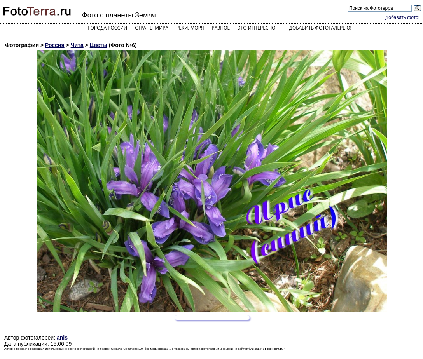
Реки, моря (190, 27)
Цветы (98, 45)
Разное (221, 27)
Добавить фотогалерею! (320, 27)
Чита (77, 45)
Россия (55, 45)
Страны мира (151, 27)
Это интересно (257, 27)
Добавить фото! (402, 17)
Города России (107, 27)
